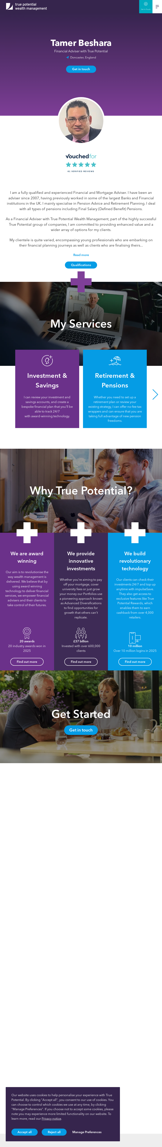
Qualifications (81, 265)
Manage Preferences (86, 1132)
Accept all (25, 1132)
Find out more (27, 662)
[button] (155, 394)
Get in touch (81, 69)
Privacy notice (51, 1118)
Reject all (54, 1132)
